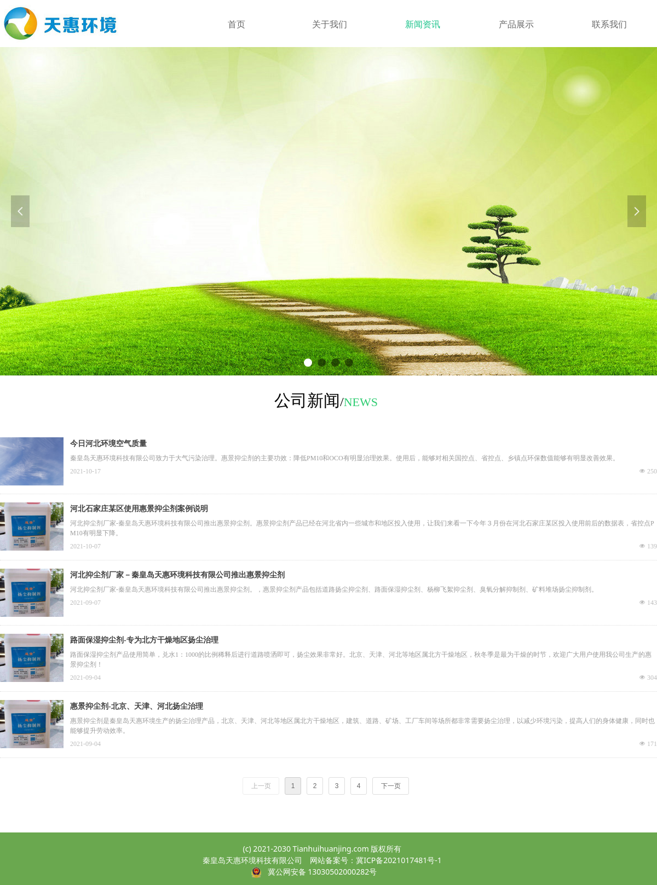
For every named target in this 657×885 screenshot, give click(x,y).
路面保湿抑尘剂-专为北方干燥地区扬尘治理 (144, 640)
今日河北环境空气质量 (108, 443)
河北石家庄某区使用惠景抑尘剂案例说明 (139, 509)
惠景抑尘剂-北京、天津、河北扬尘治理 (136, 706)
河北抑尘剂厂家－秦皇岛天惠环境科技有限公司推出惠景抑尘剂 (177, 575)
